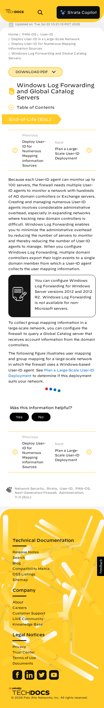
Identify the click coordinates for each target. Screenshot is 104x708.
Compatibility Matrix (30, 568)
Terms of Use (24, 658)
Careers (19, 607)
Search (18, 557)
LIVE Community (27, 619)
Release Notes (25, 552)
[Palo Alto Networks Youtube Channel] (54, 678)
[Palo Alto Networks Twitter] (42, 678)
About (17, 602)
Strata (52, 488)
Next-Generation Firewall (35, 492)
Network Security (29, 488)
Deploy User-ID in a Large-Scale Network (45, 39)
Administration (71, 492)
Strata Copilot (78, 12)
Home (13, 34)
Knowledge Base (27, 624)
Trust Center (23, 652)
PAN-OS (29, 34)
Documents (22, 663)
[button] (100, 566)
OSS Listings (23, 574)
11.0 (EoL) (23, 497)
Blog (16, 563)
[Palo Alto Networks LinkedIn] (30, 678)
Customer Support (28, 613)
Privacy (19, 646)
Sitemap (20, 580)
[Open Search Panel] (42, 12)
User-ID (46, 34)
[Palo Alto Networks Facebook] (17, 678)
